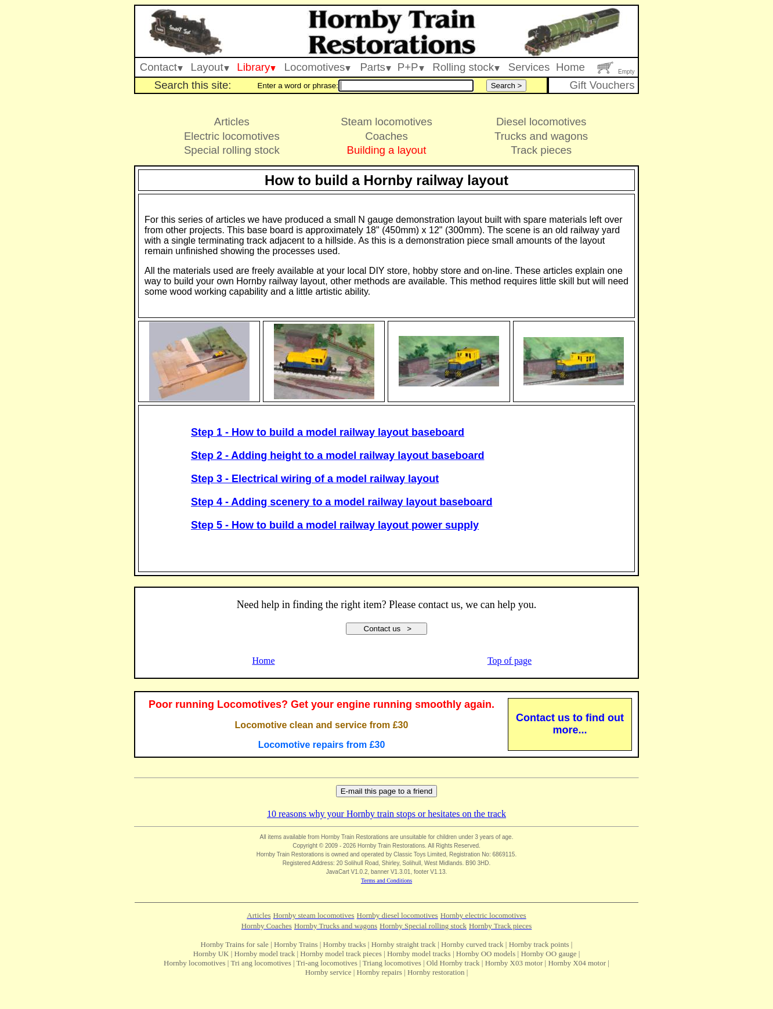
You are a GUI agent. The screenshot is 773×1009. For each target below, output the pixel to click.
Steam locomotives (386, 121)
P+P (411, 67)
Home (570, 67)
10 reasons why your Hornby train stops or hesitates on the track (386, 814)
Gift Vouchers (601, 85)
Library (256, 67)
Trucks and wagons (541, 136)
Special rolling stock (232, 150)
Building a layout (387, 150)
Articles (232, 121)
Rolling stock (466, 67)
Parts (375, 67)
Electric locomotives (232, 136)
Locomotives (317, 67)
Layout (210, 67)
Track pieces (541, 150)
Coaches (386, 136)
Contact (161, 67)
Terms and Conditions (386, 880)
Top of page (509, 661)
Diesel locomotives (541, 121)
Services (529, 67)
